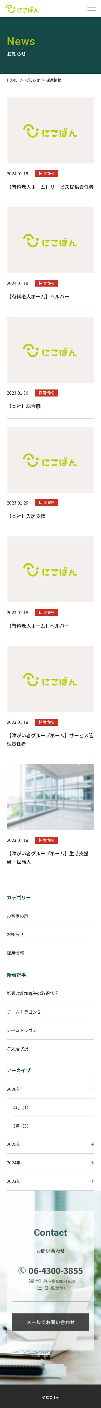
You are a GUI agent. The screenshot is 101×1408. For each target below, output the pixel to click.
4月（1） (22, 1107)
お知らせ (15, 934)
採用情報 (15, 953)
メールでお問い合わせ (50, 1323)
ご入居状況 (17, 1048)
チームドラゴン (22, 1030)
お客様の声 (17, 916)
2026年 (50, 1089)
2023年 (50, 1181)
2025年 (50, 1144)
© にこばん (50, 1397)
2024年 (50, 1162)
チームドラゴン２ (24, 1012)
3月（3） (22, 1126)
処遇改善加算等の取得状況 (32, 993)
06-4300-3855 (50, 1272)
